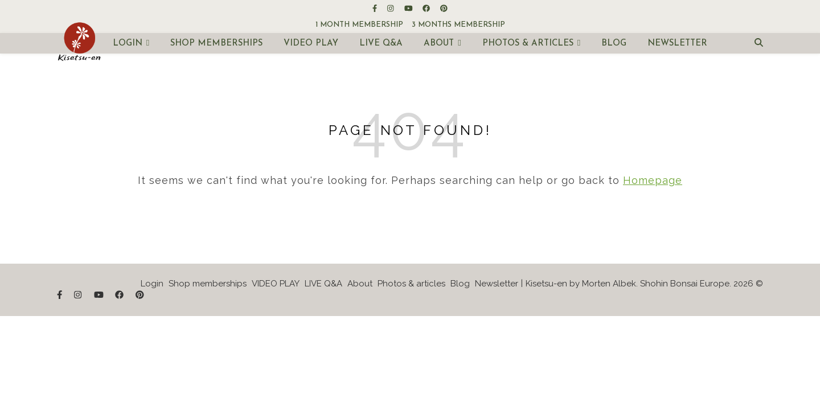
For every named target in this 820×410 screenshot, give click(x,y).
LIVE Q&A (381, 43)
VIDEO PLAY (311, 43)
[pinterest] (444, 8)
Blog (613, 43)
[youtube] (409, 8)
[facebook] (427, 8)
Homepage (652, 180)
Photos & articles (527, 43)
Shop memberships (216, 43)
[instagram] (391, 8)
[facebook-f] (375, 8)
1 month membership (359, 24)
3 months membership (458, 24)
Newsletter (677, 43)
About (439, 43)
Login (127, 43)
